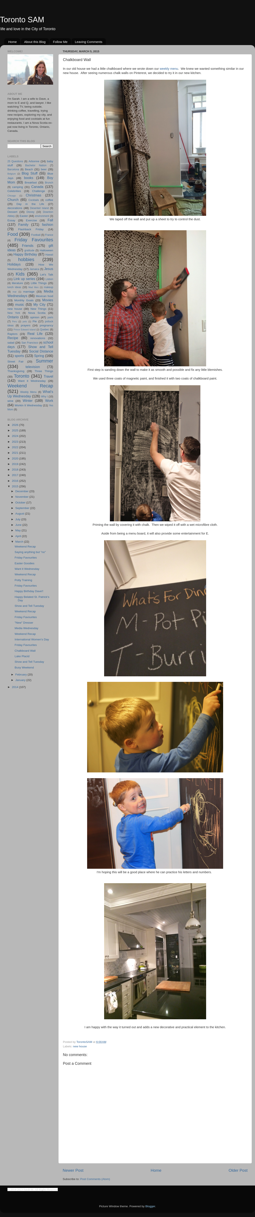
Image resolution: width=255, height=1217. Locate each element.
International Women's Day (32, 639)
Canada (37, 187)
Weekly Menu (28, 392)
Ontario (13, 317)
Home (12, 42)
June (18, 524)
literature (17, 283)
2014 (15, 687)
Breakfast (31, 182)
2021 (15, 452)
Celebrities (14, 191)
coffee (49, 200)
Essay (11, 220)
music (19, 304)
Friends (27, 245)
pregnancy (46, 325)
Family (23, 224)
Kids (20, 274)
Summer (44, 361)
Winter (28, 400)
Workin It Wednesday (28, 405)
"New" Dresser (24, 622)
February (21, 674)
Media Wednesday (26, 628)
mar (15, 291)
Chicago (11, 195)
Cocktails (33, 200)
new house (80, 1046)
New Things (38, 308)
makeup (48, 287)
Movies (47, 300)
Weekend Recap (30, 385)
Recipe (12, 338)
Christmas (33, 195)
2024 (15, 436)
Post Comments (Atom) (95, 1179)
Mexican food (44, 296)
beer (44, 169)
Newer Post (73, 1170)
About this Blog (35, 42)
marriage (28, 291)
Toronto (21, 376)
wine (10, 400)
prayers (25, 325)
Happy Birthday (25, 254)
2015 (15, 486)
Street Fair (15, 361)
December (22, 491)
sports (19, 356)
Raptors (12, 334)
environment (42, 216)
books (28, 178)
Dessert (12, 211)
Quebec (44, 329)
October (20, 502)
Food (12, 234)
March (19, 541)
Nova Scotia (36, 312)
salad (10, 342)
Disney (30, 211)
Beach (29, 169)
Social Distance (41, 351)
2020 (15, 458)
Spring (39, 356)
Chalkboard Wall (25, 650)
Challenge (38, 191)
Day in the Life (30, 204)
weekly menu (169, 68)
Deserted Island (39, 208)
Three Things (44, 371)
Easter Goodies (24, 563)
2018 (15, 469)
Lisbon (49, 279)
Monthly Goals (24, 300)
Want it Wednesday (32, 380)
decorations (14, 208)
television (33, 367)
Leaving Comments (88, 42)
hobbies (26, 259)
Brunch (49, 182)
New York (13, 312)
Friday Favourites (33, 239)
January (20, 680)
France (49, 234)
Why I (44, 396)
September (22, 508)
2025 (15, 430)
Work (49, 400)
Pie (35, 321)
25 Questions (15, 161)
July (18, 519)
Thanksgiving (15, 371)
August (20, 513)
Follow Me (60, 42)
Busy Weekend (24, 667)
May (18, 530)
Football (35, 234)
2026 (15, 425)
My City (39, 304)
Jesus (48, 269)
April (18, 536)
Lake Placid (22, 656)
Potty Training (23, 580)
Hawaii (49, 254)
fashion (47, 224)
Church (12, 200)
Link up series (24, 279)
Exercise (31, 220)
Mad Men (33, 287)
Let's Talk (46, 274)
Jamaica (34, 269)
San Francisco (29, 342)
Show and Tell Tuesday (29, 605)
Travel (48, 376)
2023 (15, 441)
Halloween (46, 250)
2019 (15, 464)
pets (25, 321)
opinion (35, 317)
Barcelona (13, 169)
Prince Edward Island (25, 329)
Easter (24, 216)
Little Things (39, 283)
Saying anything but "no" (30, 552)
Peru (14, 321)
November (22, 496)
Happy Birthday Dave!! (29, 591)
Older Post (238, 1170)
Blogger (150, 1206)
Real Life (34, 334)
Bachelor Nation (36, 165)
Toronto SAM (22, 19)
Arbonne (33, 161)
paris (50, 317)
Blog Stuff (29, 173)
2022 (15, 447)
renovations (37, 338)
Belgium (11, 173)
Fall (50, 220)
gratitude (29, 250)
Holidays (14, 264)
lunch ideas (14, 287)
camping (17, 187)
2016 (15, 480)
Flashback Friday (31, 229)
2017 (15, 475)
